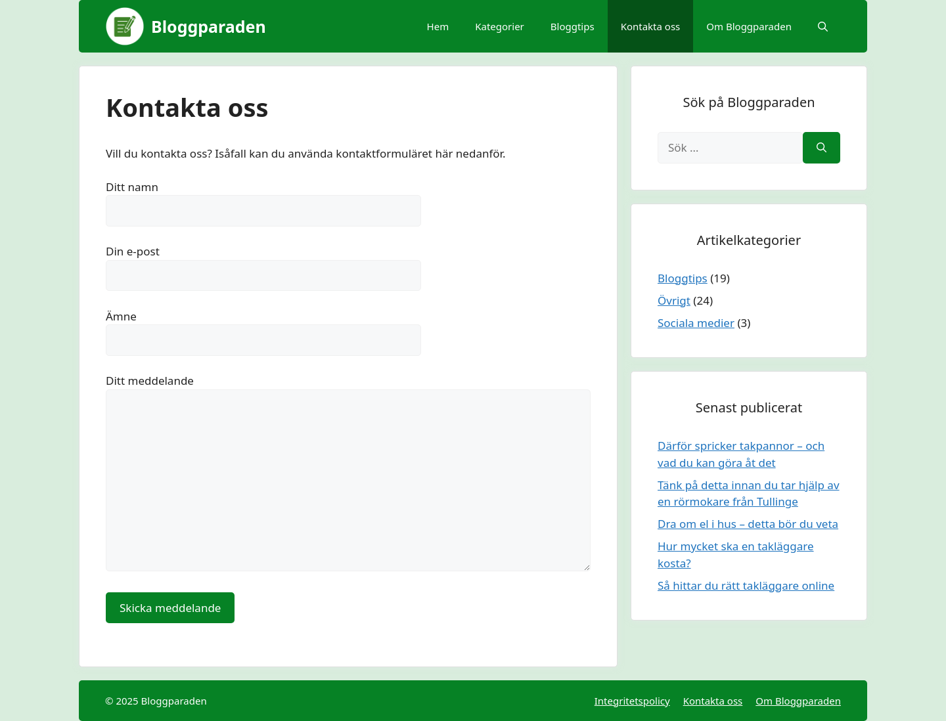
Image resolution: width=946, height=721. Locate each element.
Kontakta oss (651, 26)
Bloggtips (573, 26)
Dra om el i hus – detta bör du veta (748, 523)
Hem (438, 26)
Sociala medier (696, 322)
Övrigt (674, 300)
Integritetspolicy (632, 700)
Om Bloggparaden (749, 26)
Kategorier (499, 26)
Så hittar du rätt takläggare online (746, 585)
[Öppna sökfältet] (823, 26)
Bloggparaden (208, 26)
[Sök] (821, 148)
